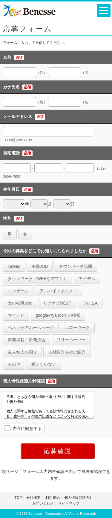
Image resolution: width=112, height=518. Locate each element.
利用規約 (52, 498)
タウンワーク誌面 (75, 266)
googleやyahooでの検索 (58, 315)
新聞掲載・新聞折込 (26, 339)
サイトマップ (69, 503)
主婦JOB (39, 266)
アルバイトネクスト (58, 290)
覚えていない (43, 364)
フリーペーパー (71, 339)
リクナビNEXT (57, 303)
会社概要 (33, 498)
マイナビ (16, 315)
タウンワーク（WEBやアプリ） (37, 278)
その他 (14, 364)
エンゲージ (18, 290)
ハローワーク (77, 327)
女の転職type (20, 303)
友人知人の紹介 (22, 352)
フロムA (90, 303)
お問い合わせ (43, 503)
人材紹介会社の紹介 (67, 352)
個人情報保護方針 (79, 498)
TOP (18, 498)
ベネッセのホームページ (31, 327)
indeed (14, 266)
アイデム (87, 278)
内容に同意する (27, 428)
